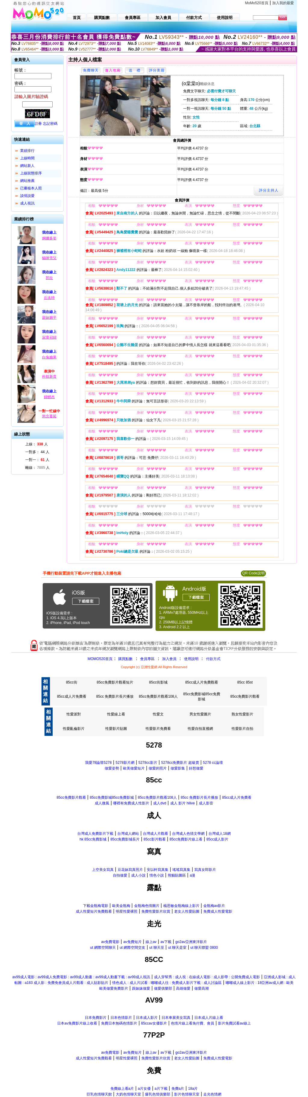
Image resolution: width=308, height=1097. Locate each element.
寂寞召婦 (49, 337)
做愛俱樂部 (163, 988)
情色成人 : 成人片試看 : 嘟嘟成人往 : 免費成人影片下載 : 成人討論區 (167, 983)
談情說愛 (27, 196)
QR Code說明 (253, 573)
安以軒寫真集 (157, 870)
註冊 (38, 123)
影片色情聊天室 (186, 1094)
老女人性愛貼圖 (186, 911)
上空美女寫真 (103, 870)
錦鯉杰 (49, 397)
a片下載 (161, 1088)
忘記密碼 (50, 123)
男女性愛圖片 (200, 714)
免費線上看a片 (122, 1088)
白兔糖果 (49, 357)
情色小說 (156, 875)
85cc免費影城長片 (125, 839)
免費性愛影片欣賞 (155, 911)
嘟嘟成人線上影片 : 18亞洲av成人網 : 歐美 (260, 983)
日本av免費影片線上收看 (77, 1023)
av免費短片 (132, 942)
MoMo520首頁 (256, 3)
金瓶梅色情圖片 (146, 906)
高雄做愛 (183, 988)
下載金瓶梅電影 (95, 906)
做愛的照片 (158, 768)
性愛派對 (73, 714)
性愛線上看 (116, 714)
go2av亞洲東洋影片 (191, 942)
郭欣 (49, 278)
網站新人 (27, 166)
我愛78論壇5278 (98, 763)
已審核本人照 (31, 188)
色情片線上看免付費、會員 (192, 1023)
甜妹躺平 (49, 317)
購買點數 (125, 659)
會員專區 (147, 659)
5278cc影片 (147, 763)
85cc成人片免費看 (71, 696)
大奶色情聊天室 (128, 1094)
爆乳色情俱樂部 (157, 1094)
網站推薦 (27, 181)
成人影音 (206, 803)
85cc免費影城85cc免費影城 (112, 797)
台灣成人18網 (219, 833)
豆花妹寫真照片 (130, 870)
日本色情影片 (121, 1018)
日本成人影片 (147, 1018)
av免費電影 (110, 942)
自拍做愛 (120, 875)
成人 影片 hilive (182, 803)
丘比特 (49, 298)
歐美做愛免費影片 (113, 988)
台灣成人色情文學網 (188, 833)
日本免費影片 (95, 1018)
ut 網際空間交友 (132, 947)
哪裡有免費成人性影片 (131, 803)
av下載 (165, 942)
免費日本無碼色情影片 (119, 1023)
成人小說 (138, 875)
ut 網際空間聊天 (103, 947)
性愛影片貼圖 (116, 729)
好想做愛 (196, 768)
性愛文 (158, 714)
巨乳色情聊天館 (99, 1094)
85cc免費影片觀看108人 (158, 696)
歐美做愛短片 (134, 768)
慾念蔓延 (49, 416)
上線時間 (27, 158)
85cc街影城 (158, 682)
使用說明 (191, 659)
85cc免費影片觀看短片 (115, 682)
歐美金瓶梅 (121, 906)
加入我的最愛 (283, 3)
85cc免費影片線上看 (186, 839)
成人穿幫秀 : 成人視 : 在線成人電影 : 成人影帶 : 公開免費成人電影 (207, 977)
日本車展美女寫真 (176, 1018)
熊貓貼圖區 (177, 875)
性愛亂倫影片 (74, 729)
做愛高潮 (201, 988)
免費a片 (177, 1088)
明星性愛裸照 (126, 911)
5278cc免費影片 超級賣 (180, 763)
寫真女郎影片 (205, 870)
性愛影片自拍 (242, 729)
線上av (151, 942)
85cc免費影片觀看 (245, 696)
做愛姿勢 (112, 768)
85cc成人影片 (217, 839)
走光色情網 (212, 1094)
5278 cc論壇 (213, 763)
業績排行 (27, 151)
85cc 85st (245, 682)
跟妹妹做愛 (141, 988)
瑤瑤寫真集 (181, 870)
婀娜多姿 (49, 238)
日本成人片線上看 (208, 1018)
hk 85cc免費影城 (93, 839)
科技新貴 (49, 376)
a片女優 (144, 1088)
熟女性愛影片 (242, 714)
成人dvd (159, 803)
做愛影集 (178, 768)
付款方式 (213, 659)
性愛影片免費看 (158, 729)
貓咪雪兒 (49, 258)
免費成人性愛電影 (217, 911)
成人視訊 (27, 203)
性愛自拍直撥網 (200, 729)
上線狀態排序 (31, 173)
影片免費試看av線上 (234, 1023)
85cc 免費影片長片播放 (115, 696)
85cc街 (71, 682)
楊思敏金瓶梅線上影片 (181, 906)
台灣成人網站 (128, 833)
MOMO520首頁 (100, 659)
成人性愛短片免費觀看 (94, 911)
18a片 (193, 1088)
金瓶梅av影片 (214, 906)
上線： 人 (36, 444)
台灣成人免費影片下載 (95, 833)
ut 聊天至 (156, 947)
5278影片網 (125, 763)
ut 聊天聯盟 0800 (204, 947)
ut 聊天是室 (177, 947)
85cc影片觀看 (154, 839)
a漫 (193, 875)
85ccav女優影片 (154, 1023)
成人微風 (102, 803)
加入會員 (169, 659)
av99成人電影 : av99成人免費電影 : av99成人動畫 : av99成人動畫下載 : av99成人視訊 (81, 977)
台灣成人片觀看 (155, 833)
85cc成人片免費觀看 (201, 682)
